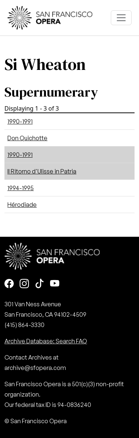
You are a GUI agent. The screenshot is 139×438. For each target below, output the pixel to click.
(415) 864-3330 (24, 324)
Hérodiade (22, 204)
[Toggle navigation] (121, 17)
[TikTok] (39, 284)
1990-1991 (20, 121)
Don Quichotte (27, 138)
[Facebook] (9, 284)
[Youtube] (54, 284)
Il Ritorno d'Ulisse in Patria (41, 171)
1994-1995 (20, 188)
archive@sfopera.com (35, 367)
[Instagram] (24, 284)
